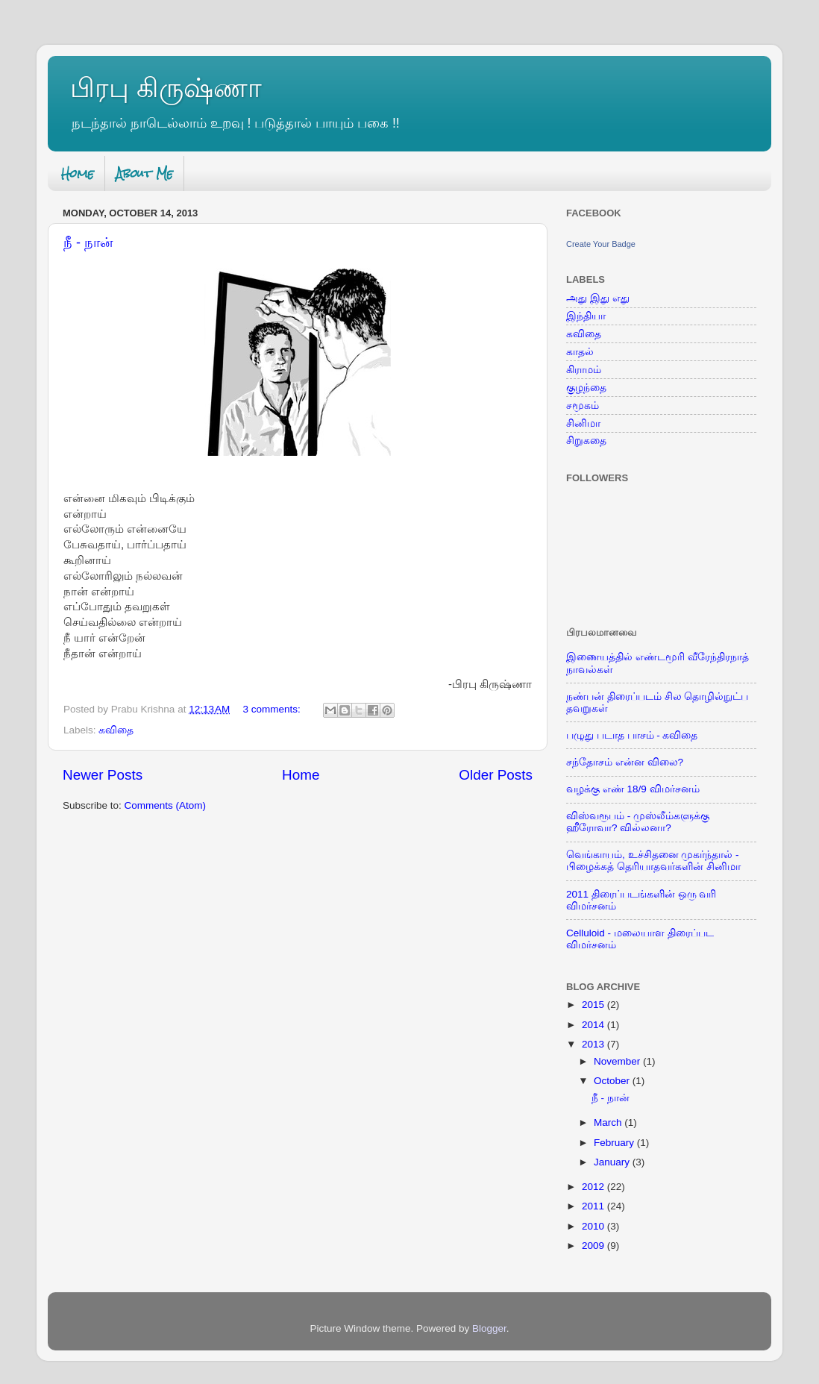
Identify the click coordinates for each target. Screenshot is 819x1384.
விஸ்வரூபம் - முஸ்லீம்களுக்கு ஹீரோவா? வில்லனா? (637, 821)
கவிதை (116, 730)
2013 (594, 1044)
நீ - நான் (88, 242)
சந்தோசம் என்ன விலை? (624, 762)
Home (77, 173)
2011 (594, 1206)
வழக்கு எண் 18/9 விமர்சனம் (633, 789)
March (609, 1122)
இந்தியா (586, 316)
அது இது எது (598, 298)
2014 (594, 1024)
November (618, 1061)
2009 (594, 1245)
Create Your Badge (601, 243)
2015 (594, 1004)
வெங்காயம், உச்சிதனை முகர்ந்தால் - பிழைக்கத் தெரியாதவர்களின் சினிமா (653, 860)
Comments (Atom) (166, 805)
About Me (144, 173)
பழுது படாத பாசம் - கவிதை (632, 735)
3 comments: (273, 709)
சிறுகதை (586, 440)
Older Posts (496, 775)
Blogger (489, 1328)
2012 (594, 1186)
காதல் (580, 351)
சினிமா (583, 423)
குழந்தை (586, 387)
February (615, 1142)
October (613, 1080)
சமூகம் (582, 405)
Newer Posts (102, 775)
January (613, 1162)
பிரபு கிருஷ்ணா (166, 87)
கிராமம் (583, 369)
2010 (594, 1226)
